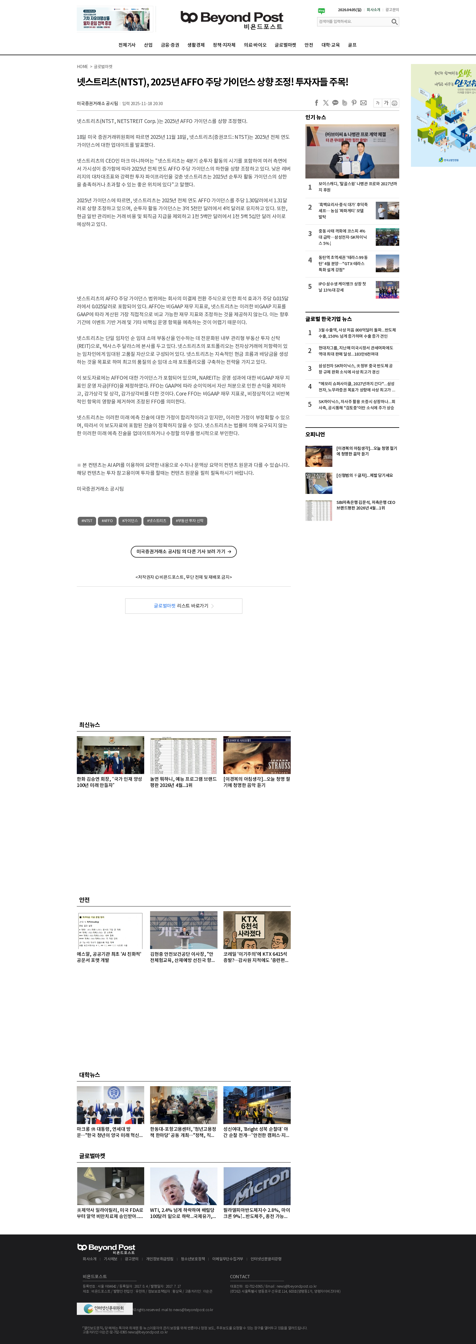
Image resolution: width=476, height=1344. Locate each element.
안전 (309, 45)
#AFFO (107, 521)
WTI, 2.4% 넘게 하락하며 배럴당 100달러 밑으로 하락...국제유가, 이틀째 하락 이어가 (182, 1214)
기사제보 (111, 1259)
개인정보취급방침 (160, 1259)
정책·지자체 (224, 45)
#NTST (86, 521)
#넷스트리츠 (156, 521)
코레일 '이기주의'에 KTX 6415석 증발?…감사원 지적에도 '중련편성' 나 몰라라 (256, 958)
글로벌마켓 (285, 45)
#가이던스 (130, 521)
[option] (116, 19)
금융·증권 (170, 45)
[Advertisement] (184, 257)
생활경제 (196, 45)
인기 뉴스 (315, 117)
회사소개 (373, 10)
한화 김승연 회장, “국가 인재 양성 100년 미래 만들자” (109, 782)
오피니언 (315, 434)
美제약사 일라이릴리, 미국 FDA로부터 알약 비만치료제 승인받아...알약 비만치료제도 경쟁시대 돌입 (110, 1214)
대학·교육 (331, 45)
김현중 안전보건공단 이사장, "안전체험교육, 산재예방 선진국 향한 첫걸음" (183, 958)
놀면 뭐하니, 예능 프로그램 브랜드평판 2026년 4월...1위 (183, 782)
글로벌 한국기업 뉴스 (328, 319)
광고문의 (392, 10)
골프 (352, 45)
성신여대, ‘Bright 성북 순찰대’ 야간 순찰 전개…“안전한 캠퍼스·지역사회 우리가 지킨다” (256, 1133)
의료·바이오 (255, 45)
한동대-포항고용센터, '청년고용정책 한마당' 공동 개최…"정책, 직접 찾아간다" (183, 1133)
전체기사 (127, 45)
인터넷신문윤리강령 (266, 1259)
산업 (148, 45)
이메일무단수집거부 (227, 1259)
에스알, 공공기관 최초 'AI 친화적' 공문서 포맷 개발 (109, 957)
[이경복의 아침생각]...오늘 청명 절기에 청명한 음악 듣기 (256, 782)
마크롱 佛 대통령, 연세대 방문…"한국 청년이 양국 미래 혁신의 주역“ (110, 1133)
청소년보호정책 (193, 1259)
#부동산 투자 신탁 (190, 521)
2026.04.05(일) (350, 10)
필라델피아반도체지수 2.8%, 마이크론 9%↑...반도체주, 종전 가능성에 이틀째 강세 (256, 1214)
